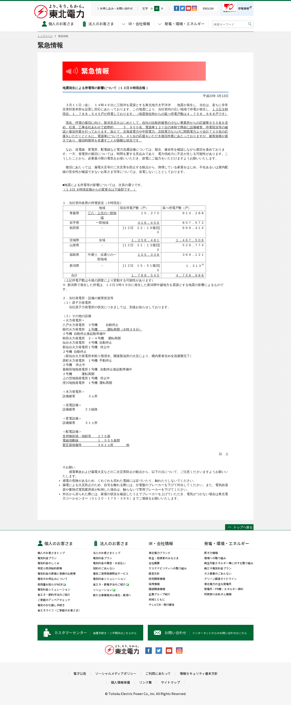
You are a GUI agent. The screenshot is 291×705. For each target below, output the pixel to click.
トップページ (45, 36)
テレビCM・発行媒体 (161, 604)
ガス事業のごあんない (217, 573)
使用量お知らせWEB (53, 584)
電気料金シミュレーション (54, 589)
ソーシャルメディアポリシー (115, 673)
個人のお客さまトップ (51, 553)
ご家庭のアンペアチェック (54, 600)
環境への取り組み (215, 558)
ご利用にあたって (158, 673)
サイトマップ (170, 682)
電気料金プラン (47, 558)
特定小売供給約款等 (50, 568)
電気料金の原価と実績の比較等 (57, 573)
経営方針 (154, 573)
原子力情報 (211, 553)
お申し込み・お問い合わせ (116, 8)
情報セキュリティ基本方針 (199, 673)
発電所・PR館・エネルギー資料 (223, 589)
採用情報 (154, 584)
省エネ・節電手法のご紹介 (112, 584)
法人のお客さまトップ (106, 553)
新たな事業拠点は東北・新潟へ (112, 595)
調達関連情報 (157, 589)
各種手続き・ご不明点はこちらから (95, 632)
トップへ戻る (243, 527)
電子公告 (79, 673)
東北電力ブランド (160, 553)
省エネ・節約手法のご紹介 (54, 594)
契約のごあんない (104, 568)
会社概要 (154, 563)
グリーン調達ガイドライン (220, 579)
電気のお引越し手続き (51, 605)
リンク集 (145, 682)
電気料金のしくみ (48, 563)
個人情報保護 (120, 682)
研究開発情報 (157, 579)
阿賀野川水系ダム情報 (217, 594)
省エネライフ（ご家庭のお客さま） (59, 610)
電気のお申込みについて (53, 579)
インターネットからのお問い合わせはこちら (206, 632)
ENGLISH (208, 8)
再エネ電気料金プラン (217, 568)
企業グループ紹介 (159, 594)
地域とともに (157, 599)
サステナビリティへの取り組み (168, 568)
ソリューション (105, 590)
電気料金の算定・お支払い (109, 563)
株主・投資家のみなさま (164, 558)
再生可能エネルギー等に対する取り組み (228, 563)
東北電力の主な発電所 (217, 584)
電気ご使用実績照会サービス (110, 573)
